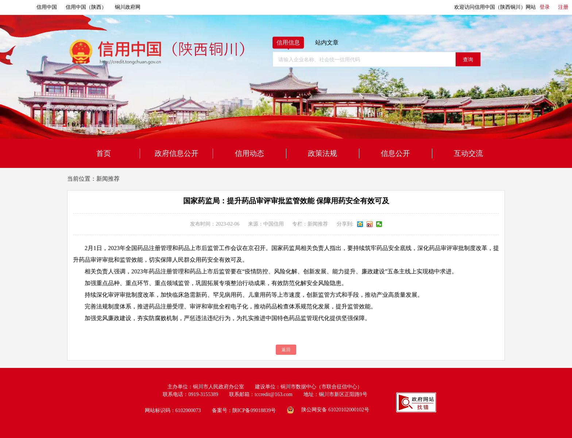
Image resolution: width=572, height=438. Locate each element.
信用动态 (249, 153)
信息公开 (395, 153)
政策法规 (322, 153)
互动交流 (468, 153)
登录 (545, 7)
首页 (103, 153)
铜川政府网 (127, 7)
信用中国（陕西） (86, 7)
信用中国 (46, 7)
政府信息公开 (176, 153)
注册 (563, 7)
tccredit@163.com (273, 394)
